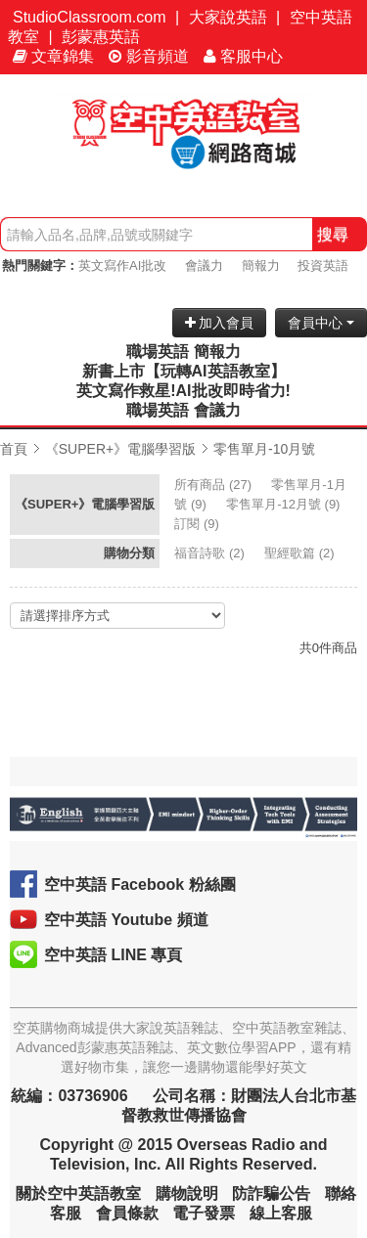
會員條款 (127, 1213)
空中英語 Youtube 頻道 (126, 919)
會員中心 (321, 323)
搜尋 (332, 234)
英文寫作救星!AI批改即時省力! (183, 390)
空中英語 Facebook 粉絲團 (140, 884)
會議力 (204, 265)
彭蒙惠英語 (101, 36)
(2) (211, 553)
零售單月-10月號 (264, 449)
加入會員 (219, 323)
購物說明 (187, 1193)
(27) (214, 484)
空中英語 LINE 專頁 (113, 955)
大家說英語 (228, 17)
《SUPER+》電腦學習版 (120, 449)
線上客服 (281, 1213)
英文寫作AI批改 (122, 265)
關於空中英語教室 (78, 1193)
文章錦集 (53, 56)
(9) (285, 504)
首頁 (13, 449)
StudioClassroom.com (89, 17)
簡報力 (261, 265)
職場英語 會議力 (183, 410)
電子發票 (203, 1213)
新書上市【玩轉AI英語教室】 (184, 371)
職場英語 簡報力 (183, 351)
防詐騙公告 (271, 1193)
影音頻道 (149, 56)
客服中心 (243, 56)
